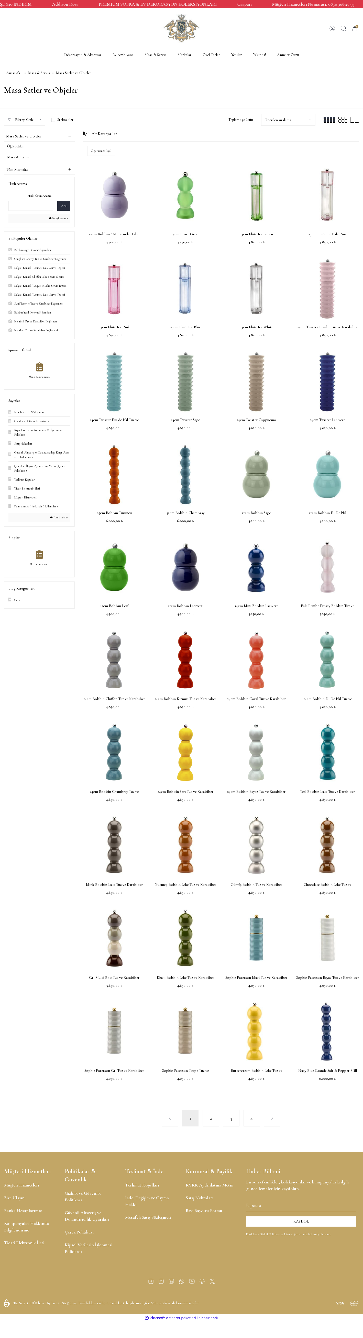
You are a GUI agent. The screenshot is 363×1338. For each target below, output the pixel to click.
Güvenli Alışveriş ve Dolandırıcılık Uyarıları (87, 1216)
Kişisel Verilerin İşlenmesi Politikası (88, 1248)
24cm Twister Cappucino (256, 419)
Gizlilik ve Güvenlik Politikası (83, 1196)
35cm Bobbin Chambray (185, 512)
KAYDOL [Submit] (301, 1221)
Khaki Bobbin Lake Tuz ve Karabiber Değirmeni (185, 978)
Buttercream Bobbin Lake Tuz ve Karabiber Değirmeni (256, 1071)
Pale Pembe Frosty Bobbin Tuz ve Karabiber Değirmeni (327, 606)
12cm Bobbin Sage (256, 512)
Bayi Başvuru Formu (204, 1210)
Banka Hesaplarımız (23, 1210)
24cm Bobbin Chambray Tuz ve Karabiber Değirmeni (114, 792)
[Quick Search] (30, 208)
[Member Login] (332, 29)
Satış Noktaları (199, 1198)
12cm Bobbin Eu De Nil (327, 512)
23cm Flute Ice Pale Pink (328, 234)
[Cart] (355, 29)
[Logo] (181, 28)
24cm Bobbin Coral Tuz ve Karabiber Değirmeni (256, 699)
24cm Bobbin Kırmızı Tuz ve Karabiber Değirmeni (185, 699)
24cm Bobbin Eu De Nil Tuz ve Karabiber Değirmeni (327, 699)
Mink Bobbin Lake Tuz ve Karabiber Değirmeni (114, 885)
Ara (64, 208)
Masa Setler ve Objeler (73, 73)
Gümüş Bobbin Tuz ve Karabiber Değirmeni (256, 885)
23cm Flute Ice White (256, 327)
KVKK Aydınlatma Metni (209, 1185)
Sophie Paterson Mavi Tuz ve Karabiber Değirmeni (256, 978)
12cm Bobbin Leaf (114, 605)
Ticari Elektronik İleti (24, 1243)
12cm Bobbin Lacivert (185, 605)
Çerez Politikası (79, 1232)
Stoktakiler (65, 120)
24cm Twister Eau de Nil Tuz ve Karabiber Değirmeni (114, 420)
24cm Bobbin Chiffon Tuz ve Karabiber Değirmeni (114, 699)
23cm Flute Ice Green (256, 234)
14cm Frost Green (185, 234)
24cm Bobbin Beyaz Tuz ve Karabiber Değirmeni (256, 792)
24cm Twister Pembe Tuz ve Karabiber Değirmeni (327, 327)
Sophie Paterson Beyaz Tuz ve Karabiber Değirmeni (327, 978)
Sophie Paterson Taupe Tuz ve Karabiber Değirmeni (185, 1071)
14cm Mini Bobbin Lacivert (256, 605)
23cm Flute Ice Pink (114, 327)
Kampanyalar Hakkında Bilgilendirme (26, 1226)
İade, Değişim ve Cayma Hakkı (147, 1201)
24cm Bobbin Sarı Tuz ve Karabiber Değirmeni (185, 792)
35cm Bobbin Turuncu (114, 512)
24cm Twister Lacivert (327, 419)
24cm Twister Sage (185, 419)
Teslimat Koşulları (142, 1185)
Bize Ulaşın (14, 1198)
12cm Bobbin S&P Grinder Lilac (114, 234)
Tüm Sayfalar (58, 521)
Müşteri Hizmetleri (21, 1185)
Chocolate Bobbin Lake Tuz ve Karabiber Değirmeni (327, 885)
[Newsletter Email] (301, 1204)
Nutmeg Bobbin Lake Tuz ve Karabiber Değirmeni (185, 885)
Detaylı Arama (57, 221)
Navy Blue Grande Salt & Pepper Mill (327, 1070)
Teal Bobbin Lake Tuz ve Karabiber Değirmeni (327, 792)
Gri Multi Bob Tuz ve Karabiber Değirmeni (114, 978)
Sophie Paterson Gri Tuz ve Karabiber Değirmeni (114, 1071)
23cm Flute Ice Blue (185, 327)
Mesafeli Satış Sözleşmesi (148, 1217)
